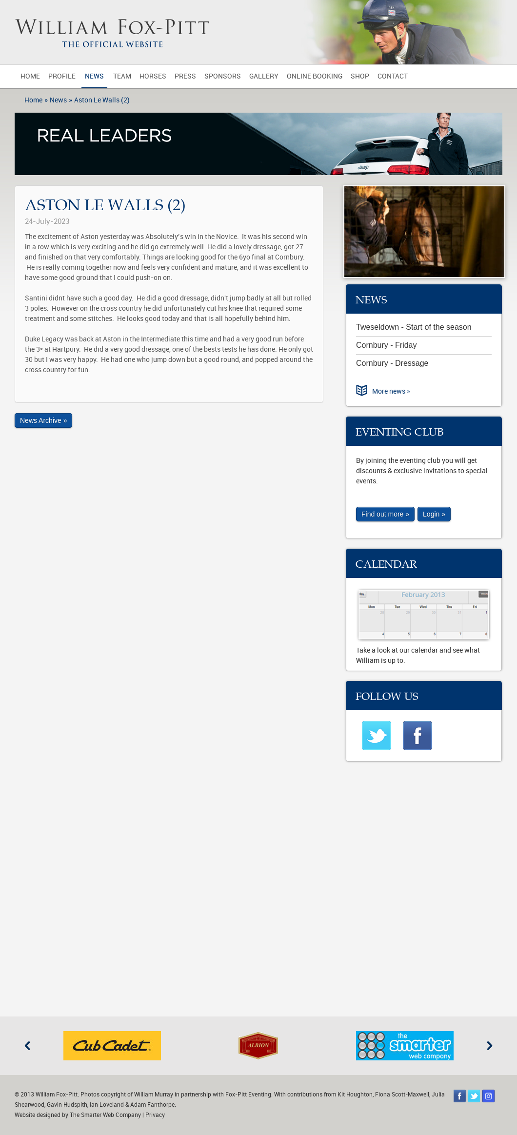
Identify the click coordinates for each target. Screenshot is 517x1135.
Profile (62, 76)
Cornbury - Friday (386, 345)
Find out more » (385, 514)
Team (122, 76)
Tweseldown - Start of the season (414, 327)
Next (490, 1045)
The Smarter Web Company (105, 1115)
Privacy (155, 1115)
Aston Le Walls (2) (102, 100)
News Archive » (43, 420)
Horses (152, 76)
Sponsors (222, 76)
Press (185, 76)
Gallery (263, 76)
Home (30, 76)
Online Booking (314, 76)
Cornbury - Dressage (392, 363)
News (94, 76)
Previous (27, 1045)
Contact (393, 76)
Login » (434, 514)
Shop (360, 76)
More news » (391, 391)
